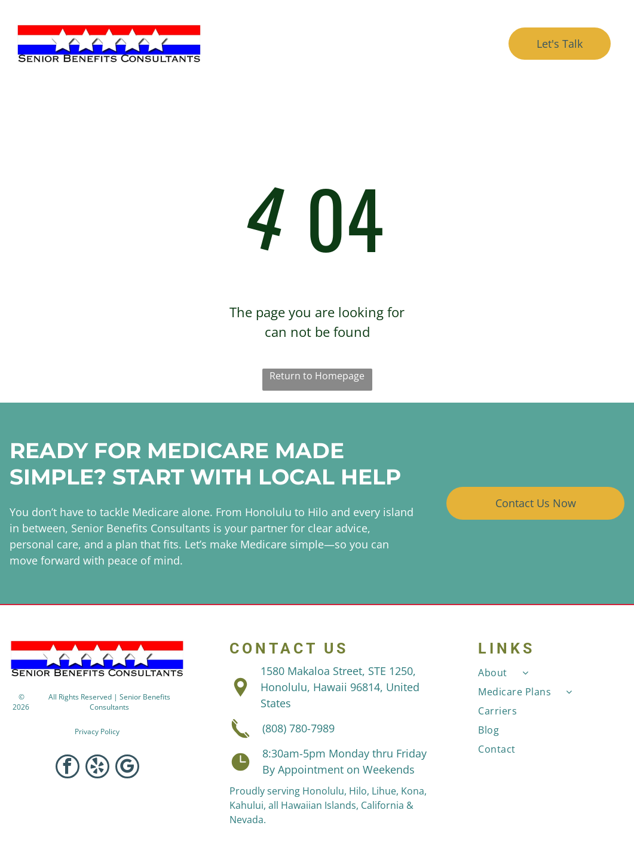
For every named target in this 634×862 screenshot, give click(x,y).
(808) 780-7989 (298, 728)
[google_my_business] (127, 767)
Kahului (246, 805)
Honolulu (323, 790)
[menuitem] (283, 30)
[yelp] (97, 767)
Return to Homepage (317, 375)
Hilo (358, 790)
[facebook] (67, 767)
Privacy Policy (97, 731)
